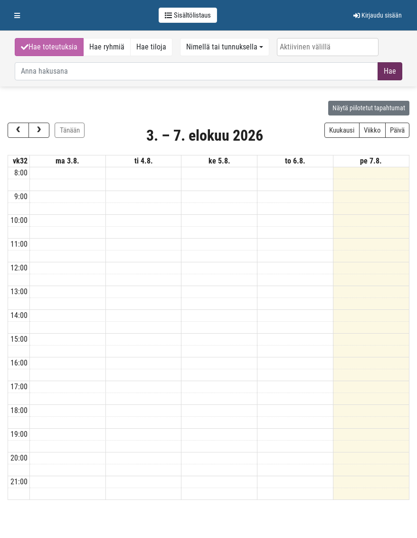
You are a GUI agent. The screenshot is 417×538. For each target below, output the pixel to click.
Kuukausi (341, 130)
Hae (390, 71)
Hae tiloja (151, 46)
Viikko (372, 130)
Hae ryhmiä (106, 46)
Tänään (70, 130)
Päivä (397, 130)
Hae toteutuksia (49, 46)
